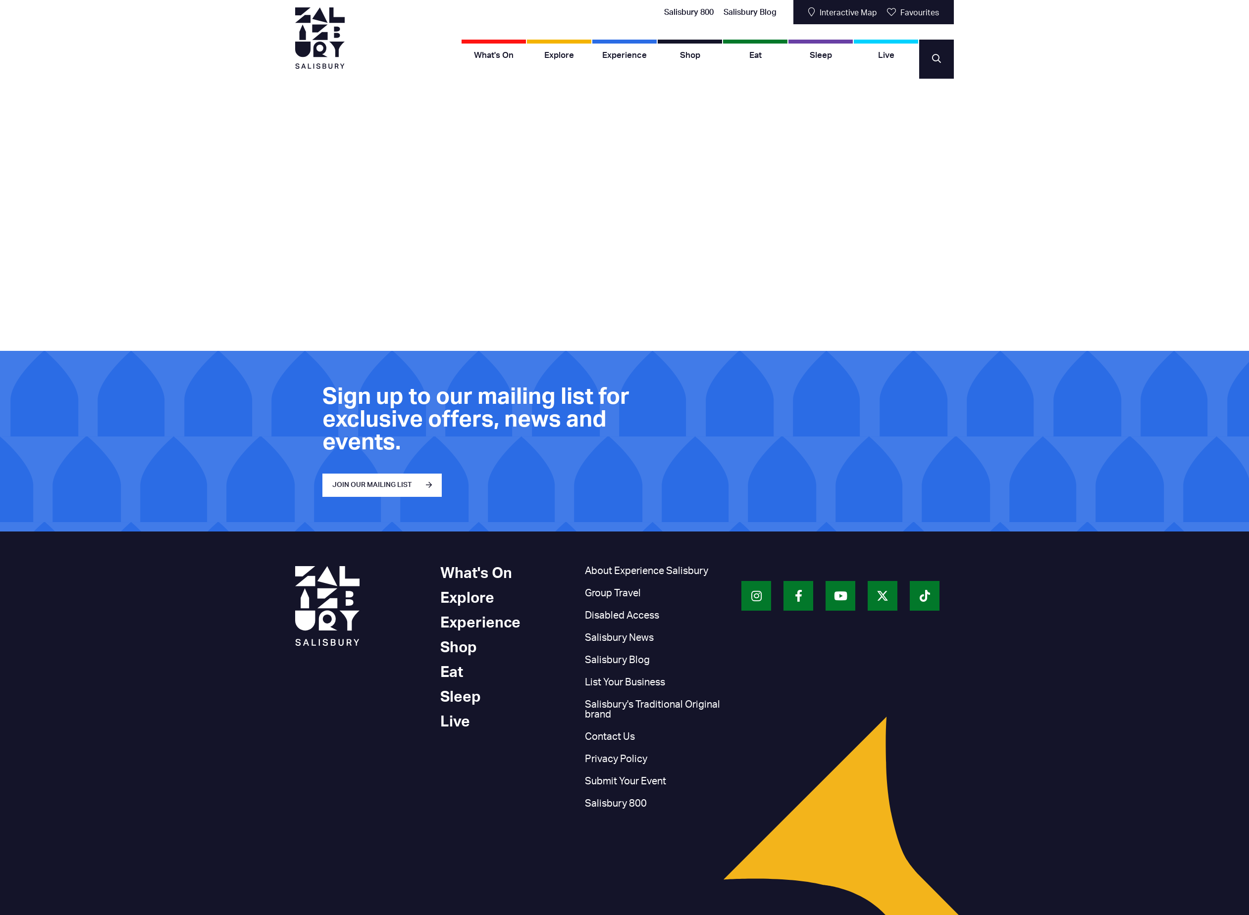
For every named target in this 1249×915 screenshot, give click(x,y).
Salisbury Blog (750, 12)
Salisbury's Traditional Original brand (652, 710)
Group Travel (613, 593)
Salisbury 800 (689, 12)
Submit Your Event (625, 781)
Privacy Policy (616, 759)
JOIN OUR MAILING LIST (372, 485)
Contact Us (610, 737)
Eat (755, 55)
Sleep (821, 55)
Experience (624, 55)
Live (886, 55)
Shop (690, 55)
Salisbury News (619, 638)
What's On (494, 55)
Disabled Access (622, 616)
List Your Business (625, 682)
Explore (559, 55)
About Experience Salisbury (646, 571)
